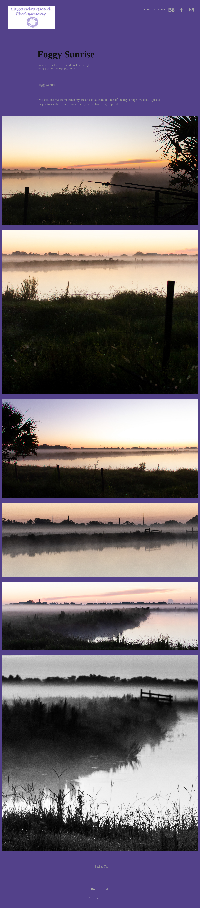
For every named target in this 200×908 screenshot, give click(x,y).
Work (146, 10)
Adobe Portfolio (105, 898)
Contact (159, 10)
